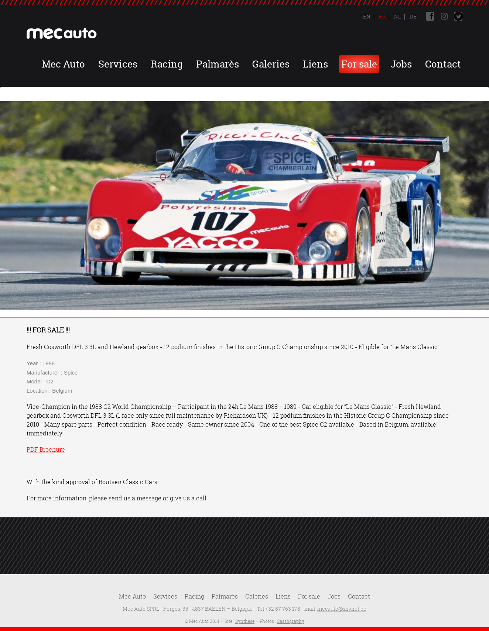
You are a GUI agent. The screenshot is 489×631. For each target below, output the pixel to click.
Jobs (401, 64)
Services (117, 64)
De (412, 16)
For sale (359, 64)
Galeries (271, 64)
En (366, 16)
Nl (397, 16)
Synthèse (244, 621)
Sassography (290, 621)
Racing (167, 64)
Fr (382, 16)
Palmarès (217, 64)
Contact (443, 64)
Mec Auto (63, 64)
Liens (315, 64)
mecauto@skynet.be (341, 608)
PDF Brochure (46, 449)
